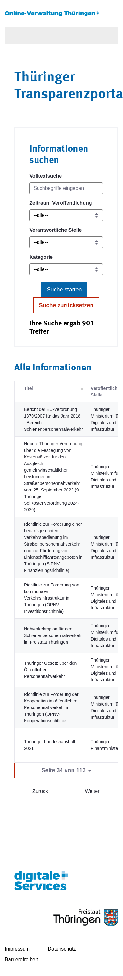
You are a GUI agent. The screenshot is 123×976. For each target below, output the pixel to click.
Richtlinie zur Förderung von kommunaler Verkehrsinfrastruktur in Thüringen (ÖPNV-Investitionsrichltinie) (51, 598)
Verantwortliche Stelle (55, 230)
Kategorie (41, 257)
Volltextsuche (45, 176)
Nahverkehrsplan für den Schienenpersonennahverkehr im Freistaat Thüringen (53, 635)
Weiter (92, 791)
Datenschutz (62, 948)
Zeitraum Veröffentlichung (60, 203)
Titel (28, 388)
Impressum (17, 948)
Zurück (40, 791)
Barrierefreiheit (21, 959)
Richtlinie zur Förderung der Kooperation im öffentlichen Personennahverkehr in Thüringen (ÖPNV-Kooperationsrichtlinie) (51, 707)
